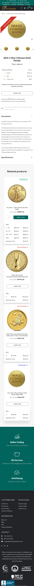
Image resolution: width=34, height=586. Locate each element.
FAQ (2, 524)
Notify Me (17, 93)
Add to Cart (21, 217)
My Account (4, 506)
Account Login (22, 503)
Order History (22, 508)
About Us (4, 520)
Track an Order (22, 506)
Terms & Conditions (6, 511)
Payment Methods (6, 527)
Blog (2, 522)
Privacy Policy (5, 508)
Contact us (4, 503)
